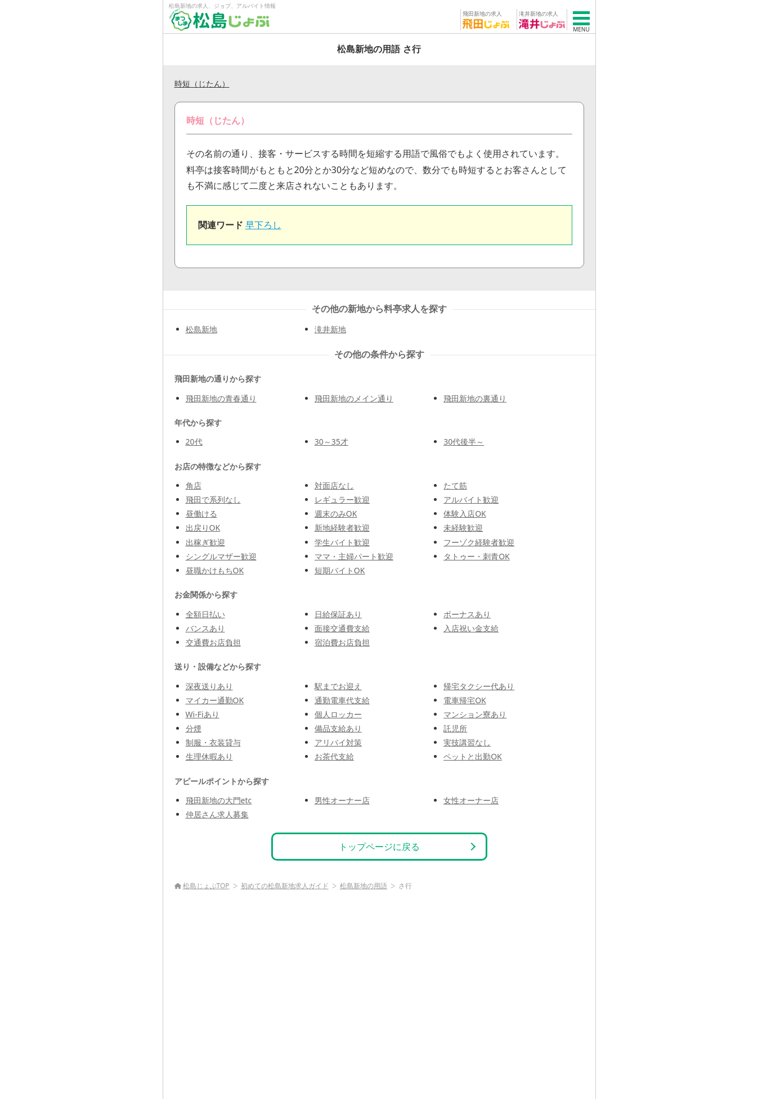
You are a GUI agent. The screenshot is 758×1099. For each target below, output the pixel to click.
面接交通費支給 (342, 628)
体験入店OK (464, 513)
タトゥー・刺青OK (476, 556)
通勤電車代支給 (342, 700)
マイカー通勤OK (215, 700)
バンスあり (205, 628)
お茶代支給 (334, 756)
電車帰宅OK (464, 700)
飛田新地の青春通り (221, 398)
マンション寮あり (474, 714)
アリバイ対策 (338, 742)
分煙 (193, 728)
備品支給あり (338, 728)
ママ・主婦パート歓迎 (354, 556)
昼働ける (201, 513)
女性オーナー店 (471, 800)
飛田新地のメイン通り (354, 398)
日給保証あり (338, 614)
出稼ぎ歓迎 (205, 542)
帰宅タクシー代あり (478, 686)
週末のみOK (336, 513)
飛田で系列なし (213, 499)
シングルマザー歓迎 (221, 556)
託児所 (455, 728)
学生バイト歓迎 (342, 542)
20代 (194, 441)
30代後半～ (463, 441)
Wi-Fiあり (202, 714)
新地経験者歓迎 (342, 527)
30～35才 (331, 441)
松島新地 (201, 329)
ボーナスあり (467, 614)
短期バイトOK (340, 570)
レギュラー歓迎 (342, 499)
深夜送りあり (209, 686)
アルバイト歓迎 (471, 499)
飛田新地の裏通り (474, 398)
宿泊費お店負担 (342, 642)
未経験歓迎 (463, 527)
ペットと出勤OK (472, 756)
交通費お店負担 (213, 642)
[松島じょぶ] (219, 19)
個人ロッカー (338, 714)
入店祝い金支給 (471, 628)
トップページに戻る (379, 846)
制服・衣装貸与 (213, 742)
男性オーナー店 (342, 800)
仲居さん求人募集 (217, 814)
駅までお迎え (338, 686)
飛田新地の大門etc (219, 800)
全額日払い (205, 614)
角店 (193, 485)
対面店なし (334, 485)
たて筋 (455, 485)
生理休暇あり (209, 756)
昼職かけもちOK (215, 570)
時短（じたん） (202, 83)
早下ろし (263, 225)
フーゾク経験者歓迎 (478, 542)
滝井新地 (330, 329)
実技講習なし (467, 742)
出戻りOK (203, 527)
